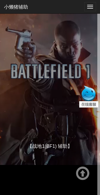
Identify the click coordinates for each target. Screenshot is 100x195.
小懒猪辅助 (16, 6)
